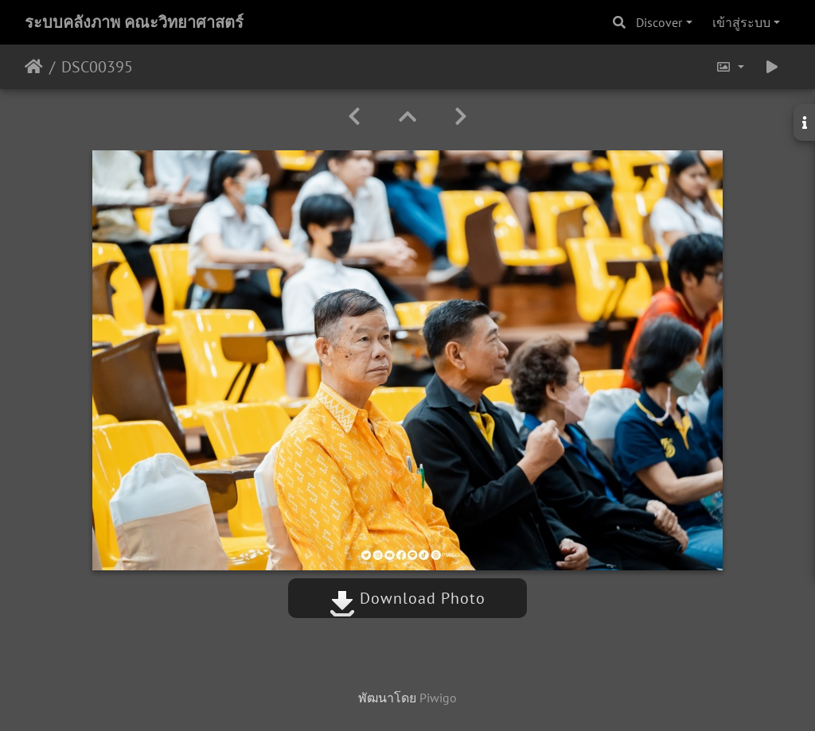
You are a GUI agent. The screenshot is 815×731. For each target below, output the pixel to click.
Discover (659, 22)
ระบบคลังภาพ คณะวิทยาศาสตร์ (134, 22)
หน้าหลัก (34, 67)
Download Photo (407, 598)
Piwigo (438, 698)
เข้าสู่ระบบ (741, 22)
